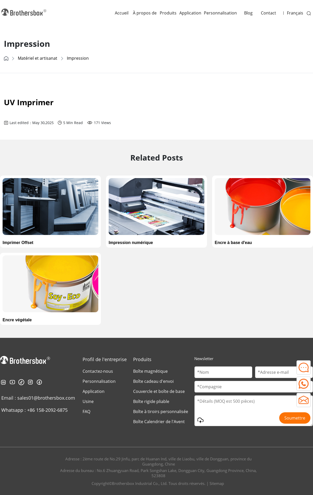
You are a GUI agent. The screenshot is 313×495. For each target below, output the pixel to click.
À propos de (145, 13)
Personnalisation (220, 13)
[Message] (253, 410)
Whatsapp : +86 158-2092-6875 (34, 410)
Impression (78, 58)
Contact (268, 13)
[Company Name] (253, 387)
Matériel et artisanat (37, 58)
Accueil (122, 13)
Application (190, 13)
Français (295, 13)
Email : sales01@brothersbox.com (38, 398)
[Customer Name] (223, 372)
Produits (168, 13)
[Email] (284, 372)
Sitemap (217, 483)
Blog (248, 13)
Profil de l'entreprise (105, 359)
